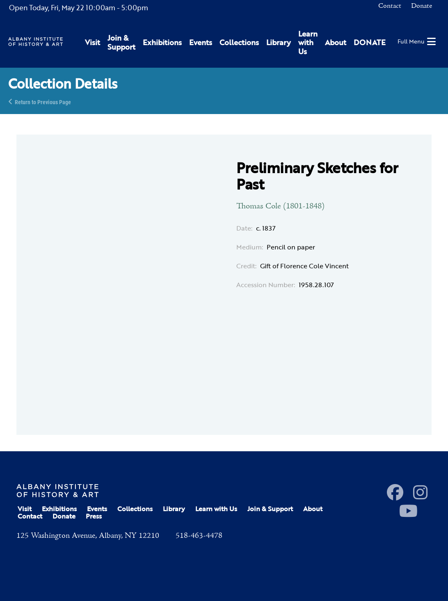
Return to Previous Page (43, 101)
